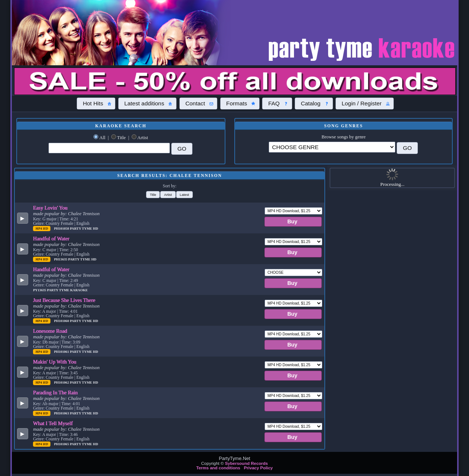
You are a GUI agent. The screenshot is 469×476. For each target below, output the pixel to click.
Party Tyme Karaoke (67, 290)
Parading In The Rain (55, 392)
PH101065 (62, 444)
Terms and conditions (218, 468)
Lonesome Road (50, 331)
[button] (96, 103)
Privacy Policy (258, 468)
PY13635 (40, 290)
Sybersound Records (246, 463)
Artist (142, 137)
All (102, 137)
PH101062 (62, 382)
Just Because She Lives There (64, 300)
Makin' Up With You (54, 362)
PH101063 (62, 413)
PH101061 (62, 352)
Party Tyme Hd (84, 228)
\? (332, 147)
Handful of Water (51, 239)
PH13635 (61, 259)
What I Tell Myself (53, 423)
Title (121, 137)
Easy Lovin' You (50, 208)
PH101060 (62, 321)
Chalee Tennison (83, 213)
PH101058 (62, 228)
